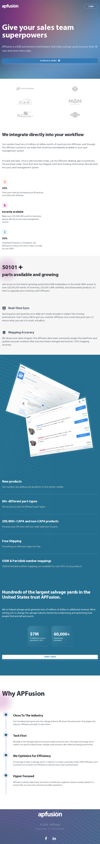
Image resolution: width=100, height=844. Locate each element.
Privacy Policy (41, 829)
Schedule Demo (50, 60)
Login (91, 6)
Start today (50, 657)
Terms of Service (57, 829)
